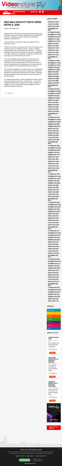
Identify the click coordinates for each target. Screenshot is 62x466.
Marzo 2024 (51, 242)
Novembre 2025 (53, 290)
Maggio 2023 (52, 218)
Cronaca (50, 316)
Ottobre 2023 (52, 231)
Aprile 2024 (51, 244)
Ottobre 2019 (52, 117)
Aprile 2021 (51, 159)
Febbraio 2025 (52, 268)
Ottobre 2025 (52, 287)
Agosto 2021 (52, 168)
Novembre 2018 (53, 91)
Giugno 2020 (51, 135)
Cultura (50, 319)
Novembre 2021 (53, 176)
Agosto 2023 (52, 225)
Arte (49, 313)
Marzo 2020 (51, 128)
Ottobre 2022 (52, 202)
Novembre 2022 (53, 204)
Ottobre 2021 (52, 174)
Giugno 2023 (51, 220)
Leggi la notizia (51, 348)
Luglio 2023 (51, 222)
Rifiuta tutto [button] (37, 460)
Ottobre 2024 (52, 259)
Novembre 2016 (53, 34)
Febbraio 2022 (52, 183)
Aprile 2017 (51, 46)
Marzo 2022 (51, 185)
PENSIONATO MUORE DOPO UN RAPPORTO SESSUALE (53, 360)
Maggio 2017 (52, 48)
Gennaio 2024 (52, 237)
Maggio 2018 (52, 76)
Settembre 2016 (53, 28)
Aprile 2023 (51, 216)
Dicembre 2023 (52, 235)
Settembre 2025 (53, 284)
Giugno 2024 (51, 248)
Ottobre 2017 (52, 60)
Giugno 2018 (51, 78)
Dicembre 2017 (52, 65)
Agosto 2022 (52, 196)
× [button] (60, 449)
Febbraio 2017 (52, 41)
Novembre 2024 (53, 261)
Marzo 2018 (51, 72)
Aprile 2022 (51, 187)
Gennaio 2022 (52, 181)
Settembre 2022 (53, 199)
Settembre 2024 (53, 255)
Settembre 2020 (53, 142)
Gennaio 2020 (52, 124)
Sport (49, 328)
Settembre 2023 (53, 227)
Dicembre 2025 (52, 292)
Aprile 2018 (51, 74)
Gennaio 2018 (52, 67)
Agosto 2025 (52, 281)
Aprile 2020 (51, 131)
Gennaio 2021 (52, 152)
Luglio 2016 (51, 24)
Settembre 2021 (53, 170)
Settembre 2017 (53, 57)
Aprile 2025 (51, 272)
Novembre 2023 (53, 233)
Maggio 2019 (52, 104)
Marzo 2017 (51, 43)
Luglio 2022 (51, 194)
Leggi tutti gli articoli (53, 427)
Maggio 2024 (52, 246)
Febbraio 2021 (52, 154)
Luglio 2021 (51, 166)
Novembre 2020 (53, 148)
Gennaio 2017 (52, 39)
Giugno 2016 (51, 22)
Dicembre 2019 (52, 122)
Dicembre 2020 (52, 150)
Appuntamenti (51, 310)
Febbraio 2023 (52, 211)
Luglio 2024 (51, 251)
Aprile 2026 (51, 301)
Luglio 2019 (51, 109)
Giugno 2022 (51, 192)
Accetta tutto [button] (24, 460)
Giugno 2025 (51, 277)
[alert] (31, 456)
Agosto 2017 (52, 54)
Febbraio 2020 (52, 126)
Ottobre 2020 (52, 145)
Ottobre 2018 (52, 89)
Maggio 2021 (52, 161)
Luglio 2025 (51, 279)
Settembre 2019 (53, 113)
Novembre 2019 (53, 119)
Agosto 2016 (52, 26)
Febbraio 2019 (52, 98)
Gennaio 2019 (52, 96)
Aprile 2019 (51, 102)
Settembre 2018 (53, 85)
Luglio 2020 (51, 137)
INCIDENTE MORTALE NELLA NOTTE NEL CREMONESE (53, 384)
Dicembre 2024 (52, 263)
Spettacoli (50, 325)
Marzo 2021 (51, 157)
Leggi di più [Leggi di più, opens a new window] (49, 453)
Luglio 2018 (51, 81)
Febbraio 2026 (52, 296)
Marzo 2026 (51, 298)
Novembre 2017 (53, 63)
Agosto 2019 (52, 111)
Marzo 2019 (51, 100)
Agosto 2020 (52, 140)
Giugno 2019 (51, 107)
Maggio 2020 (52, 133)
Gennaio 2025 (52, 266)
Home (6, 12)
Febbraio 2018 (52, 69)
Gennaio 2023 (52, 209)
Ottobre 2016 (52, 32)
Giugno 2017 (51, 50)
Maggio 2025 (52, 275)
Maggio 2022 (52, 190)
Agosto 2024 (52, 253)
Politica (50, 322)
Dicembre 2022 (52, 207)
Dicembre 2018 (52, 93)
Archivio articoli (19, 12)
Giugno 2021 (51, 163)
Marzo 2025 (51, 270)
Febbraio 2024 (52, 240)
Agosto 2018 (52, 83)
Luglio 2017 (51, 52)
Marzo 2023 (51, 213)
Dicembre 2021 (52, 178)
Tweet (10, 93)
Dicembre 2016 (52, 37)
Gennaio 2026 (52, 294)
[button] (31, 463)
